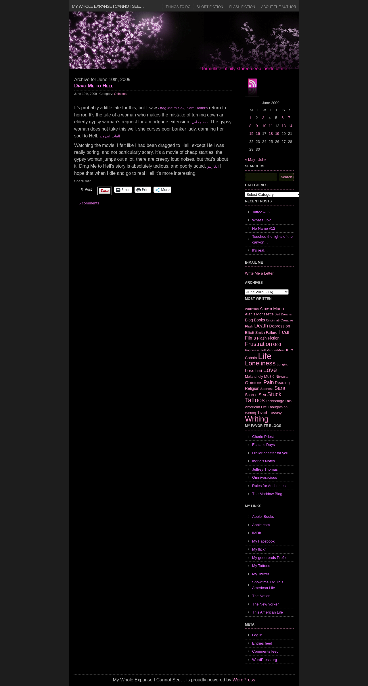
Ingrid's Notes (263, 461)
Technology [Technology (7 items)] (275, 401)
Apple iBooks (263, 516)
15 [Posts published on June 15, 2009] (251, 133)
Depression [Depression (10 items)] (279, 326)
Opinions (120, 93)
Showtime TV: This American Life (267, 585)
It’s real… (260, 250)
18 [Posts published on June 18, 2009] (271, 133)
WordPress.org (264, 660)
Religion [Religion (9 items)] (252, 388)
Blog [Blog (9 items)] (249, 320)
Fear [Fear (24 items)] (284, 332)
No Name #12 (263, 228)
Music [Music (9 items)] (269, 376)
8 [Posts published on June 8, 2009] (250, 126)
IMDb (256, 533)
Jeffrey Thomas (265, 469)
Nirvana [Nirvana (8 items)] (281, 376)
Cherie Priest (263, 436)
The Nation (261, 596)
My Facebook (263, 541)
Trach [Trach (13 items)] (263, 412)
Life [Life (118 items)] (264, 356)
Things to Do (178, 7)
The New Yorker (265, 604)
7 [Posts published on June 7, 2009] (289, 118)
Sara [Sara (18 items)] (280, 388)
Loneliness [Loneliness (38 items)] (260, 363)
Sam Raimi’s (197, 108)
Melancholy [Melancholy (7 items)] (254, 377)
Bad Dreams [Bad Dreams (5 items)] (283, 314)
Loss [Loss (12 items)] (249, 370)
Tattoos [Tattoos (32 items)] (255, 400)
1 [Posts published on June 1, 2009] (250, 118)
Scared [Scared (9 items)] (251, 394)
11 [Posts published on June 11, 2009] (271, 126)
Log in (257, 635)
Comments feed (265, 651)
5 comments (89, 203)
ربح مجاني (200, 122)
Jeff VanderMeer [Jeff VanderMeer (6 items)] (272, 350)
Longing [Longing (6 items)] (283, 364)
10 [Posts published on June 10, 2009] (264, 126)
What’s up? (261, 220)
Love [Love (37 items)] (270, 369)
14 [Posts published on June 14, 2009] (290, 126)
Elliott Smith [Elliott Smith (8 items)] (255, 332)
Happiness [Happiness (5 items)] (252, 350)
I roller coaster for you (270, 453)
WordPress (244, 679)
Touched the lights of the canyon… (272, 239)
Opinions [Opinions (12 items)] (253, 382)
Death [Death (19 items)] (261, 326)
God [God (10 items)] (277, 344)
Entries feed (262, 643)
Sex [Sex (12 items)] (262, 394)
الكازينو (213, 166)
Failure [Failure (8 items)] (271, 332)
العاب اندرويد (109, 136)
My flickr (259, 549)
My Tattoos (261, 566)
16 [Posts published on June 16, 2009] (258, 133)
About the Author (278, 7)
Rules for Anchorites (268, 486)
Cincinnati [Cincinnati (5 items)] (272, 320)
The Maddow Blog (267, 494)
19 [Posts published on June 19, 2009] (277, 133)
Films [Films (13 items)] (250, 338)
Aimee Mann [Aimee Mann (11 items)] (272, 308)
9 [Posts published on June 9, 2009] (257, 126)
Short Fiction (210, 7)
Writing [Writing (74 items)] (257, 419)
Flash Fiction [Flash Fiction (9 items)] (268, 338)
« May (250, 159)
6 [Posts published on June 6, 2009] (282, 118)
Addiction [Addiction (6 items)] (252, 309)
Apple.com (261, 525)
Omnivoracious (264, 477)
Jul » (262, 159)
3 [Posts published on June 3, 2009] (263, 118)
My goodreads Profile (270, 557)
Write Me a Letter (259, 273)
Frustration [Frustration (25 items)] (258, 344)
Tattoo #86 (261, 212)
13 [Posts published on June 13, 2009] (283, 126)
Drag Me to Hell (93, 86)
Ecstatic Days (263, 444)
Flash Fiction (242, 7)
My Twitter (260, 574)
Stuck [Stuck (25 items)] (274, 394)
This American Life (267, 612)
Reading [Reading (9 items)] (282, 382)
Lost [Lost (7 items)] (258, 371)
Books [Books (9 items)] (259, 320)
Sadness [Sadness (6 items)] (266, 388)
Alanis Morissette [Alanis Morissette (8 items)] (259, 314)
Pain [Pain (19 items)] (268, 382)
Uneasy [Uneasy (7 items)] (276, 413)
